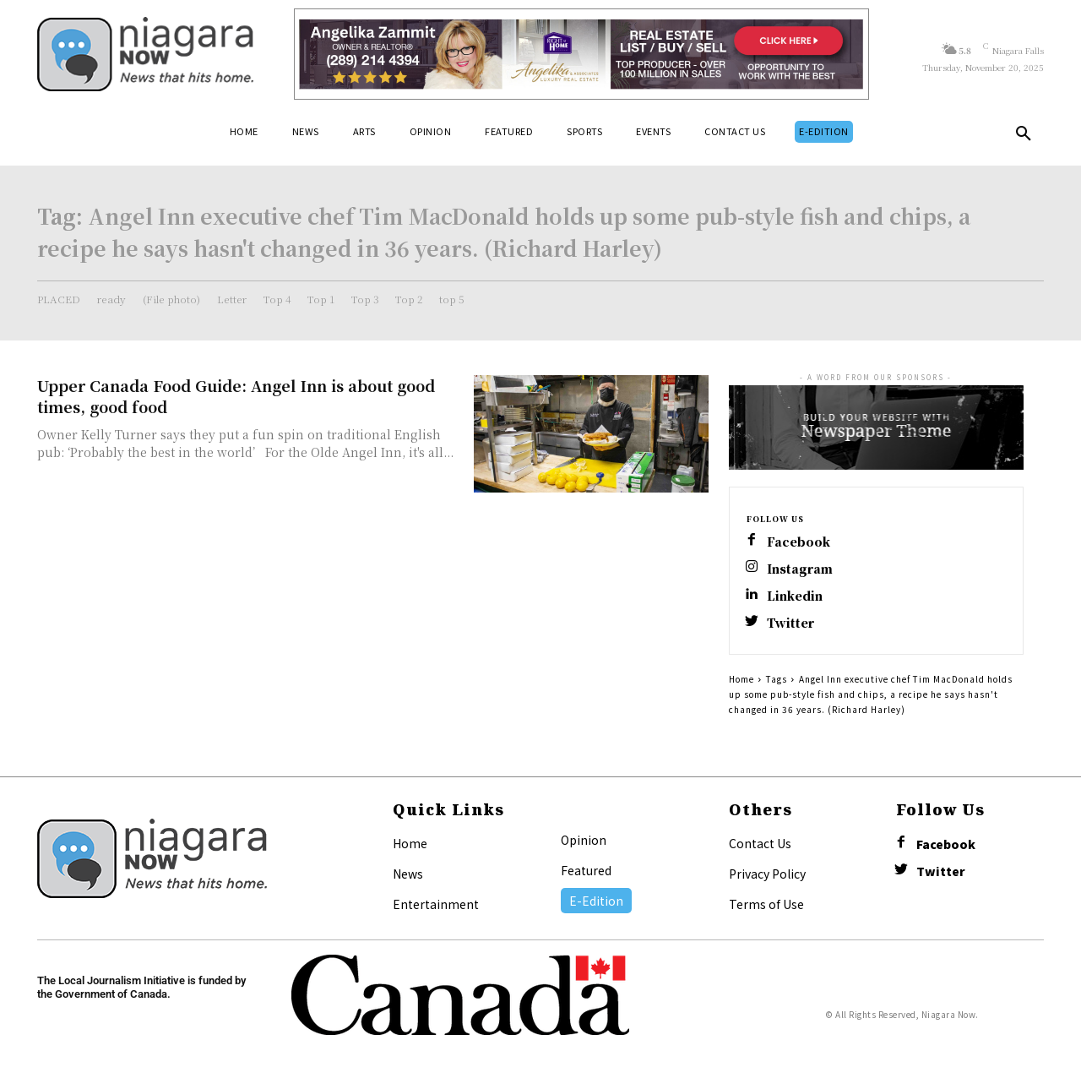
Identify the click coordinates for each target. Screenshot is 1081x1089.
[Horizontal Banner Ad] (581, 54)
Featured (586, 870)
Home (741, 678)
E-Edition (596, 900)
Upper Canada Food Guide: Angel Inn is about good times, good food (236, 395)
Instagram (800, 569)
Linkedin (795, 596)
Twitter (790, 623)
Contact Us (760, 843)
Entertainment (436, 904)
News (408, 873)
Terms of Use (766, 904)
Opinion (583, 839)
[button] (1023, 137)
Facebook (798, 542)
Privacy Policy (767, 873)
